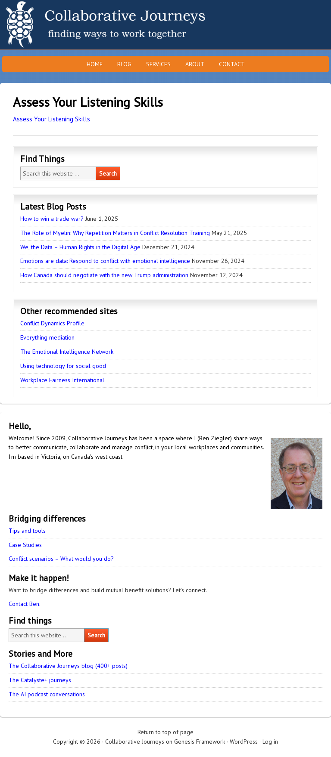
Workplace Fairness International (62, 380)
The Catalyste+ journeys (40, 680)
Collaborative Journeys (75, 24)
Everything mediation (47, 337)
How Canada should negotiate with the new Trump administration (104, 275)
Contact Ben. (25, 604)
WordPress (244, 741)
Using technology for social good (63, 366)
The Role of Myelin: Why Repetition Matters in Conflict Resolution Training (115, 233)
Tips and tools (27, 531)
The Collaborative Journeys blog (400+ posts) (68, 666)
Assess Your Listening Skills (51, 119)
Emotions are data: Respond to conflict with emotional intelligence (105, 261)
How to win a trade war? (52, 218)
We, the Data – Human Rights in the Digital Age (80, 247)
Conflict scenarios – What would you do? (61, 558)
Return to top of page (165, 732)
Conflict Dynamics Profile (52, 323)
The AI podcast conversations (47, 694)
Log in (270, 741)
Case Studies (25, 545)
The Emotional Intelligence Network (66, 351)
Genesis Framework (199, 741)
